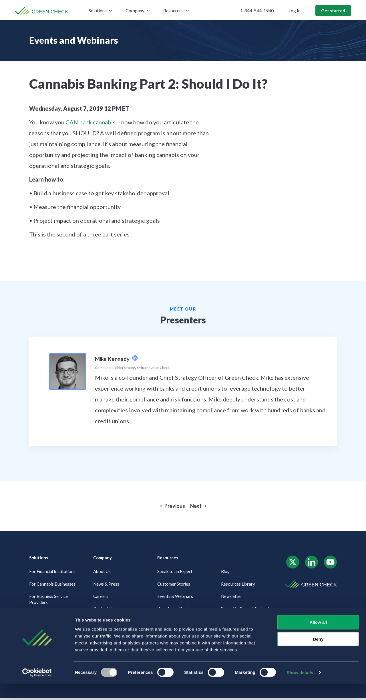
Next (196, 506)
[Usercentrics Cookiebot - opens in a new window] (37, 689)
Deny (318, 655)
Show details (300, 688)
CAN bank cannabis (90, 122)
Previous (174, 506)
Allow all (318, 638)
